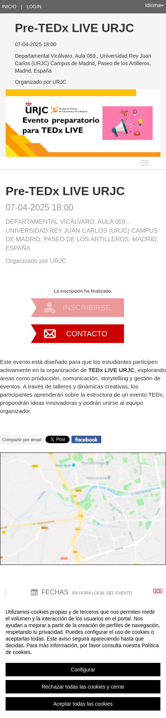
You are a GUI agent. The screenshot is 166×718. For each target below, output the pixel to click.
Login (33, 6)
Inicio (9, 6)
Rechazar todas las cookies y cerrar (83, 687)
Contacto (86, 334)
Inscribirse (87, 308)
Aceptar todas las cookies (83, 704)
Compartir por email (21, 439)
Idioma (154, 5)
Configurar (83, 670)
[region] (83, 657)
